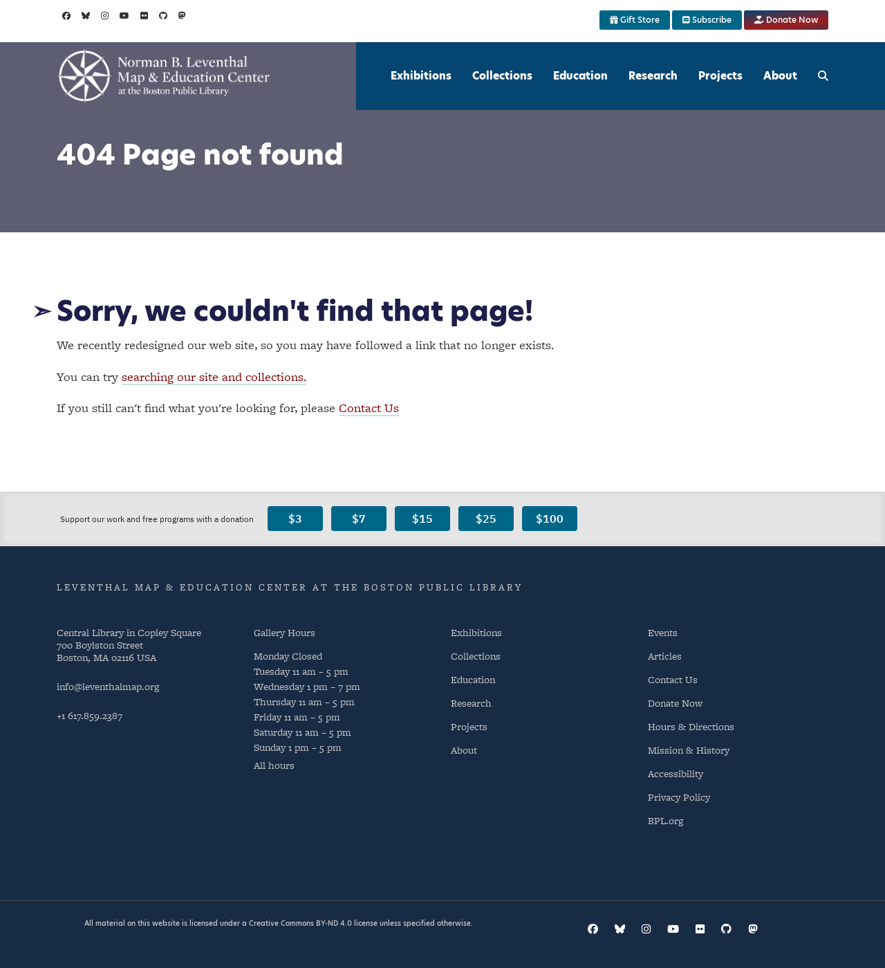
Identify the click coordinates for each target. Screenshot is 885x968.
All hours (274, 765)
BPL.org (665, 820)
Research (653, 75)
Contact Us (369, 407)
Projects (720, 75)
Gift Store (635, 20)
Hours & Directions (691, 726)
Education (580, 75)
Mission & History (688, 750)
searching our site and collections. (214, 376)
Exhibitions (421, 75)
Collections (502, 75)
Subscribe (707, 20)
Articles (665, 656)
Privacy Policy (679, 797)
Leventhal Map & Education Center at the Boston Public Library (290, 587)
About (780, 75)
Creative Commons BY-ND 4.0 (300, 923)
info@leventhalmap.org (108, 686)
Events (663, 632)
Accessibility (675, 773)
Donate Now (786, 20)
